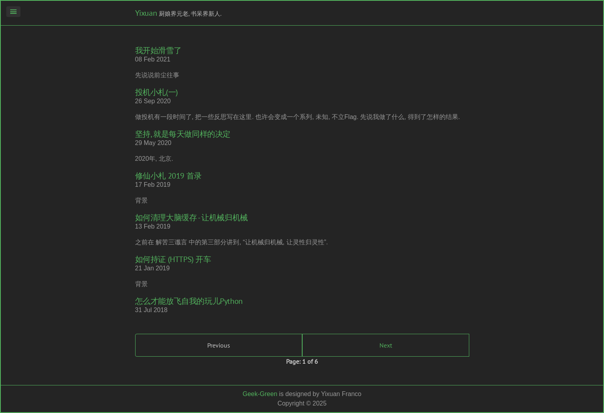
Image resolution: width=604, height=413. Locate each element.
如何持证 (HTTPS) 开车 (173, 259)
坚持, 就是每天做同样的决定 (182, 134)
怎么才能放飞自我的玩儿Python (189, 301)
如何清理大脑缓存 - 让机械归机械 (191, 217)
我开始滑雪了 (158, 50)
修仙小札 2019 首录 (168, 176)
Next (385, 345)
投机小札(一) (156, 92)
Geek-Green (260, 394)
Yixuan (146, 13)
